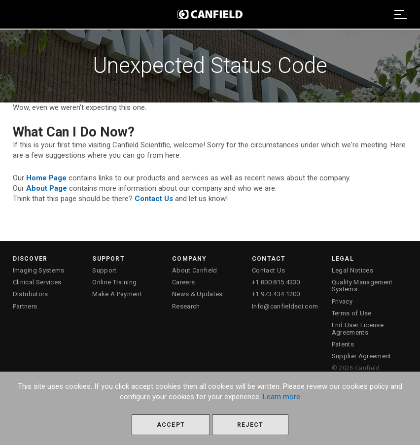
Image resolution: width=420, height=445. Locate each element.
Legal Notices (352, 270)
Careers (183, 282)
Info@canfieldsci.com (285, 306)
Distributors (30, 294)
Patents (343, 344)
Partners (25, 306)
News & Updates (197, 294)
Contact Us (268, 270)
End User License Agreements (358, 328)
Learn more (281, 396)
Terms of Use (352, 313)
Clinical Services (37, 282)
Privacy (342, 301)
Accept (171, 424)
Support (104, 270)
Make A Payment (117, 294)
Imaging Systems (39, 270)
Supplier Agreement (361, 356)
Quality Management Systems (362, 285)
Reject (250, 424)
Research (186, 306)
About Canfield (194, 270)
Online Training (114, 282)
